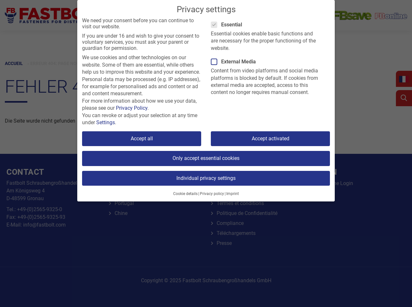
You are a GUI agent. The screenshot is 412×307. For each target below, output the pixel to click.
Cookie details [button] (185, 193)
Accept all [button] (142, 138)
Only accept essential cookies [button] (206, 158)
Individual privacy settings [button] (206, 178)
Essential (228, 25)
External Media (235, 62)
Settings (105, 122)
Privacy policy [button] (212, 193)
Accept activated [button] (270, 138)
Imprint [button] (232, 193)
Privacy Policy (131, 108)
